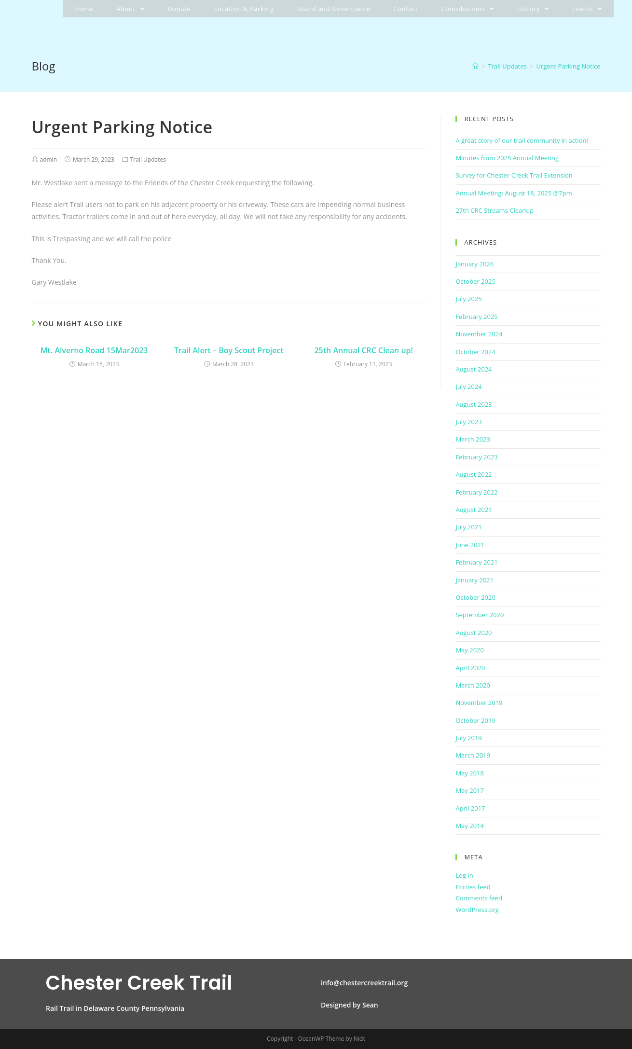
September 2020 (479, 614)
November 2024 (478, 334)
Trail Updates (148, 159)
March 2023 (472, 439)
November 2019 (478, 702)
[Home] (475, 66)
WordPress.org (477, 909)
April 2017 (470, 808)
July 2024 (468, 386)
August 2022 (473, 474)
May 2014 (469, 825)
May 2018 (469, 773)
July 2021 (468, 527)
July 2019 (468, 737)
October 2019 (475, 720)
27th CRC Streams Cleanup (494, 210)
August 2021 (473, 509)
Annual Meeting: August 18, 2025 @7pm (513, 193)
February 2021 (476, 562)
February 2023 (476, 457)
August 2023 (473, 404)
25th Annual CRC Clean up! (363, 350)
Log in (464, 875)
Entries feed (472, 887)
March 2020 (472, 685)
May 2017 (469, 790)
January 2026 (474, 264)
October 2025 (475, 281)
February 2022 (476, 492)
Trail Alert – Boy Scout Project (229, 350)
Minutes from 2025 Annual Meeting (507, 157)
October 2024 (475, 351)
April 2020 (470, 667)
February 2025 (476, 316)
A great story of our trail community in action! (521, 140)
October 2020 (475, 597)
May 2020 (469, 650)
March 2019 (472, 755)
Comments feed (478, 898)
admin (48, 159)
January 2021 (474, 580)
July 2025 (468, 298)
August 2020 (473, 632)
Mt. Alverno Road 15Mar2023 (94, 350)
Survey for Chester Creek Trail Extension (513, 175)
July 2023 (468, 421)
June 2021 (469, 544)
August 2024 (473, 369)
